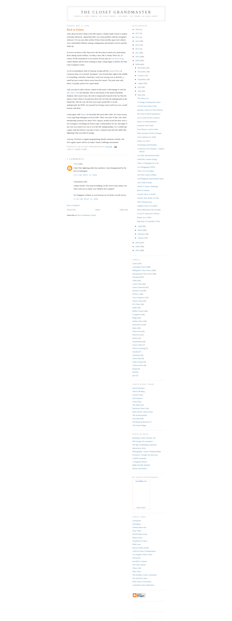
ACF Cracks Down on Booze (148, 118)
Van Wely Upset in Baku (146, 175)
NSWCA (135, 294)
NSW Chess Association (141, 581)
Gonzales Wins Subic (145, 125)
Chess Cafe (136, 568)
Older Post (124, 210)
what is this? (141, 507)
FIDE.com (136, 544)
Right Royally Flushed (141, 465)
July (139, 87)
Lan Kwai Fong (117, 58)
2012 (137, 49)
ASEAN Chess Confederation (144, 551)
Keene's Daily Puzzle (140, 548)
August (141, 83)
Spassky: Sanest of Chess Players (150, 110)
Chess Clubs (81, 149)
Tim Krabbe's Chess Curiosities (144, 575)
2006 (137, 246)
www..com (141, 481)
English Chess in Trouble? (147, 206)
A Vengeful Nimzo (139, 462)
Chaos (76, 164)
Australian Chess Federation (143, 585)
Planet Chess (137, 537)
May (140, 95)
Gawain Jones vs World (146, 194)
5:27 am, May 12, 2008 (85, 175)
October (141, 75)
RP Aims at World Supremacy (148, 114)
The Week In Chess (140, 578)
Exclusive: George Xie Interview (145, 455)
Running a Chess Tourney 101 (144, 438)
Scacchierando (138, 418)
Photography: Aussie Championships (146, 451)
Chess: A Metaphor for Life (148, 163)
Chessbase (136, 355)
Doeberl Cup (137, 290)
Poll (134, 372)
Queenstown (137, 324)
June (140, 91)
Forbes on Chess (143, 141)
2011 (137, 53)
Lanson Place (114, 71)
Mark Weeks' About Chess (142, 412)
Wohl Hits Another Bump (147, 159)
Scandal (135, 352)
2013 (137, 45)
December (142, 68)
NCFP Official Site (139, 534)
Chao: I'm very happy (145, 171)
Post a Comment (73, 205)
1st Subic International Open (148, 155)
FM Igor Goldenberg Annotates (144, 445)
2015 (137, 37)
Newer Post (71, 210)
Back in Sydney (143, 190)
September (142, 79)
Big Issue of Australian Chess (148, 221)
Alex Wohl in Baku (144, 182)
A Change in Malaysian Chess (149, 102)
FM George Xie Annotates (142, 441)
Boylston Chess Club (140, 408)
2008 (137, 64)
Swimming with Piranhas (147, 145)
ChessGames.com (139, 527)
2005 (137, 250)
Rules (134, 328)
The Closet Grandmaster (116, 12)
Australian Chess (139, 267)
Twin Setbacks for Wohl (146, 137)
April (140, 226)
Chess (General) (138, 287)
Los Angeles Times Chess (142, 554)
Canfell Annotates (139, 458)
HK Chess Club (73, 93)
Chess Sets (136, 331)
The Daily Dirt (138, 405)
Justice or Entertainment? (147, 121)
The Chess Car (143, 98)
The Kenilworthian (139, 415)
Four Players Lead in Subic (147, 129)
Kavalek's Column (139, 561)
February (141, 234)
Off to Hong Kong (144, 202)
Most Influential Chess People (149, 210)
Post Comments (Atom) (86, 215)
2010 (137, 56)
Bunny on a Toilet (144, 217)
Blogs (134, 318)
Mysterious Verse (139, 448)
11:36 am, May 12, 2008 (86, 199)
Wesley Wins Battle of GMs (148, 198)
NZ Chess (136, 304)
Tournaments (137, 341)
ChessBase (136, 524)
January (141, 238)
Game (134, 263)
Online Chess (137, 321)
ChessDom (136, 520)
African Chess (137, 365)
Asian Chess (137, 284)
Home (97, 210)
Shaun (83, 114)
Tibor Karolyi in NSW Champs (149, 133)
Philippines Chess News (141, 270)
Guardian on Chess (139, 541)
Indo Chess (136, 571)
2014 (137, 41)
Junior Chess (137, 301)
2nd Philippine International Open (150, 179)
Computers (136, 314)
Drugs (134, 369)
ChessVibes (137, 402)
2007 (137, 242)
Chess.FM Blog (138, 391)
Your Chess (136, 531)
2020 (137, 29)
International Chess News (142, 274)
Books (134, 338)
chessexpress (137, 398)
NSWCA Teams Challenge (147, 186)
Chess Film (136, 358)
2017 (137, 33)
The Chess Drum (139, 565)
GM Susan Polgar (139, 425)
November (142, 72)
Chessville (136, 558)
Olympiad (136, 277)
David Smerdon (138, 388)
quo (133, 375)
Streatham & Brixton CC (142, 422)
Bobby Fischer (138, 311)
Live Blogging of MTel (146, 167)
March (140, 230)
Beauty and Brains (139, 468)
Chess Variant (137, 362)
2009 (137, 60)
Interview (136, 335)
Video (134, 280)
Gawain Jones (137, 395)
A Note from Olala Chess (147, 106)
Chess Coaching (138, 348)
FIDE (134, 307)
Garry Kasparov (138, 297)
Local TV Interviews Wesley (148, 213)
